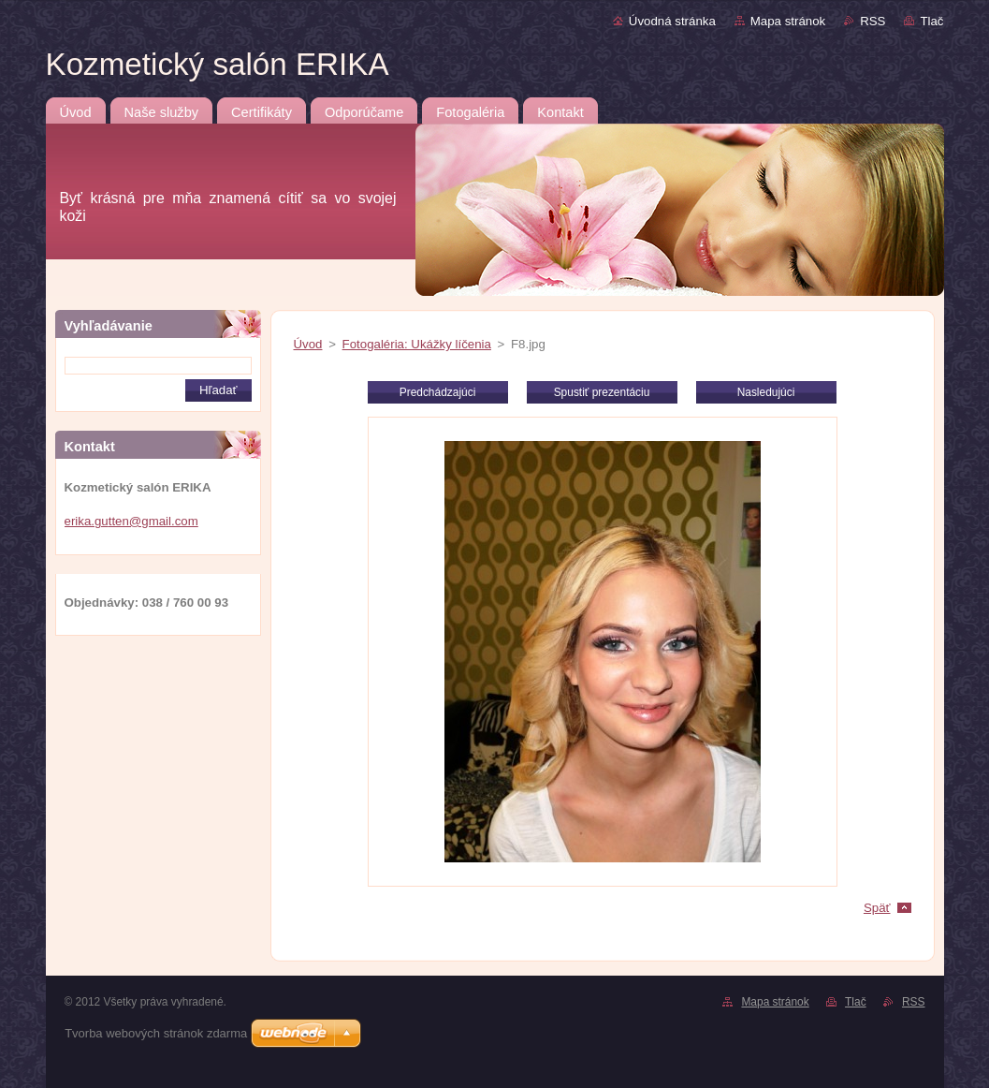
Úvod (308, 344)
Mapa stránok (787, 21)
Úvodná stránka (672, 21)
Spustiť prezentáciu (602, 392)
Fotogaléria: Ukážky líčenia (416, 344)
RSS (872, 21)
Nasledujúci (766, 392)
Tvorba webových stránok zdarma (156, 1033)
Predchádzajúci (438, 392)
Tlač (931, 21)
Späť (877, 908)
